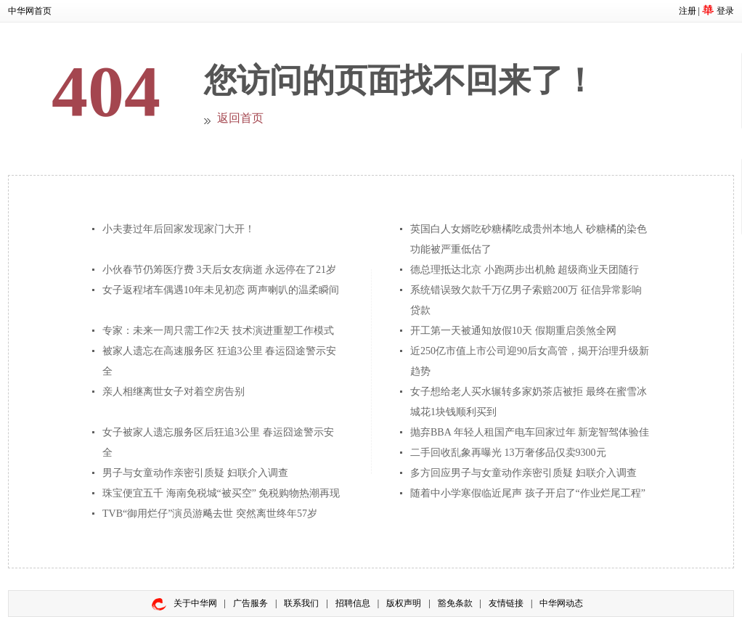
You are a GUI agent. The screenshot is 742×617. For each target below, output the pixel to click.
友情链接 (506, 603)
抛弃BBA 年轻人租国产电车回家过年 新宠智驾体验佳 (529, 432)
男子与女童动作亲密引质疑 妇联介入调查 (195, 472)
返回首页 (240, 118)
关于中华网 (195, 603)
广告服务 (250, 603)
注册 (687, 11)
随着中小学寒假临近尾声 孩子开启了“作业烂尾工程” (527, 493)
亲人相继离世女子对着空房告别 (173, 391)
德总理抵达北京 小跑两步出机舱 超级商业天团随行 (524, 269)
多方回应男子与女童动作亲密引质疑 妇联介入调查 (523, 472)
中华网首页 (30, 11)
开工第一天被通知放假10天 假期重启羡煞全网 (513, 330)
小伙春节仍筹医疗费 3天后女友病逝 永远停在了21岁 (219, 269)
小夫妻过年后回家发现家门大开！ (178, 229)
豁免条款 (455, 603)
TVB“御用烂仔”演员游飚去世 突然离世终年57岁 (209, 513)
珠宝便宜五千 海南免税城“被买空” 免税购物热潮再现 (221, 493)
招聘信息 (352, 603)
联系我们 (301, 603)
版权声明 (403, 603)
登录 (725, 11)
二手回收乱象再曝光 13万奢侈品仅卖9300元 (508, 452)
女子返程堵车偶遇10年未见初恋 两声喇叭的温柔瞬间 (220, 290)
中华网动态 (561, 603)
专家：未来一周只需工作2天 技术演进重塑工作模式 (218, 330)
